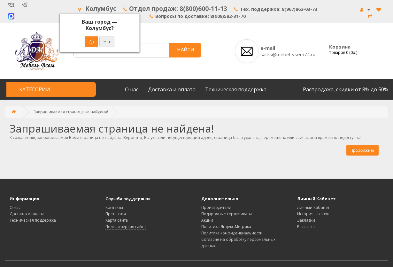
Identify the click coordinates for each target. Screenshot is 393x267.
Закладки (306, 220)
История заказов (313, 214)
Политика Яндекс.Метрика (226, 226)
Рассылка (306, 226)
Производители (216, 207)
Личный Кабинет (313, 207)
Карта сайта (116, 220)
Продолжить (362, 150)
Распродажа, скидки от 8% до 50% (345, 89)
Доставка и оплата (172, 89)
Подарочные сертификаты (226, 214)
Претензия (115, 214)
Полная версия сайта (125, 226)
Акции (207, 220)
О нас (131, 89)
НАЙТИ (185, 49)
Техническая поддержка (235, 89)
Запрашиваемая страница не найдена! (70, 112)
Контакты (114, 207)
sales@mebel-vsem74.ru (287, 54)
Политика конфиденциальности (232, 233)
